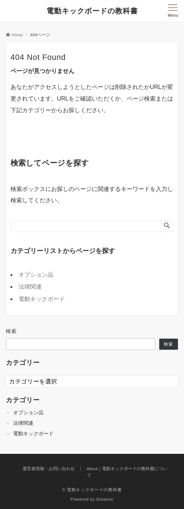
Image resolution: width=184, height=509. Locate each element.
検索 (11, 331)
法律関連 (30, 287)
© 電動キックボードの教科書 (92, 489)
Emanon (105, 499)
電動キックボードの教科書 (92, 11)
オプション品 (36, 275)
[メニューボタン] (173, 10)
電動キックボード (42, 299)
